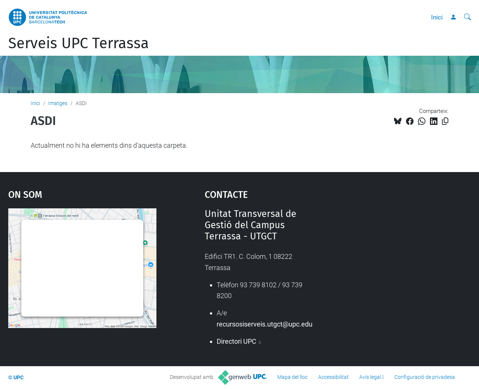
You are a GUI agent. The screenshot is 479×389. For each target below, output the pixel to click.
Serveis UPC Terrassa (78, 43)
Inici (437, 17)
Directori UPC (237, 341)
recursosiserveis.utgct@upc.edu (264, 324)
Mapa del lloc (292, 377)
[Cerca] (467, 17)
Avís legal (370, 377)
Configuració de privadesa (424, 377)
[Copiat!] (445, 121)
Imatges (57, 103)
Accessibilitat (333, 377)
